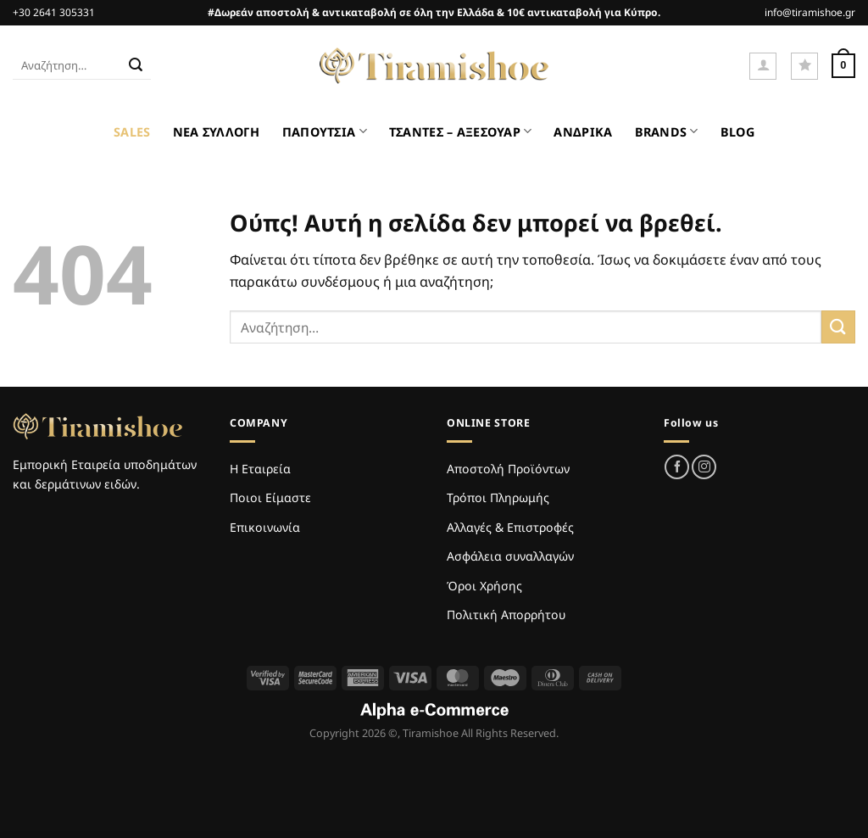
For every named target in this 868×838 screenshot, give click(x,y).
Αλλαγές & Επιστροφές (510, 527)
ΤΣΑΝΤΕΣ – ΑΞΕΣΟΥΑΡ (460, 131)
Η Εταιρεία (260, 469)
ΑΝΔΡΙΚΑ (583, 132)
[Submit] (135, 66)
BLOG (737, 132)
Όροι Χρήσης (484, 586)
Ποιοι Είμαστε (270, 497)
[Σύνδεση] (762, 66)
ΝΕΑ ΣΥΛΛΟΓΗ (216, 132)
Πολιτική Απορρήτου (506, 614)
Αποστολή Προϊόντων (508, 469)
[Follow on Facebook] (677, 467)
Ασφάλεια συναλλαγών (510, 556)
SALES (132, 132)
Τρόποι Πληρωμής (498, 497)
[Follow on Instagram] (704, 467)
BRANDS (666, 131)
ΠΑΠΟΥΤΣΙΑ (324, 131)
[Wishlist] (804, 66)
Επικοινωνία (265, 527)
